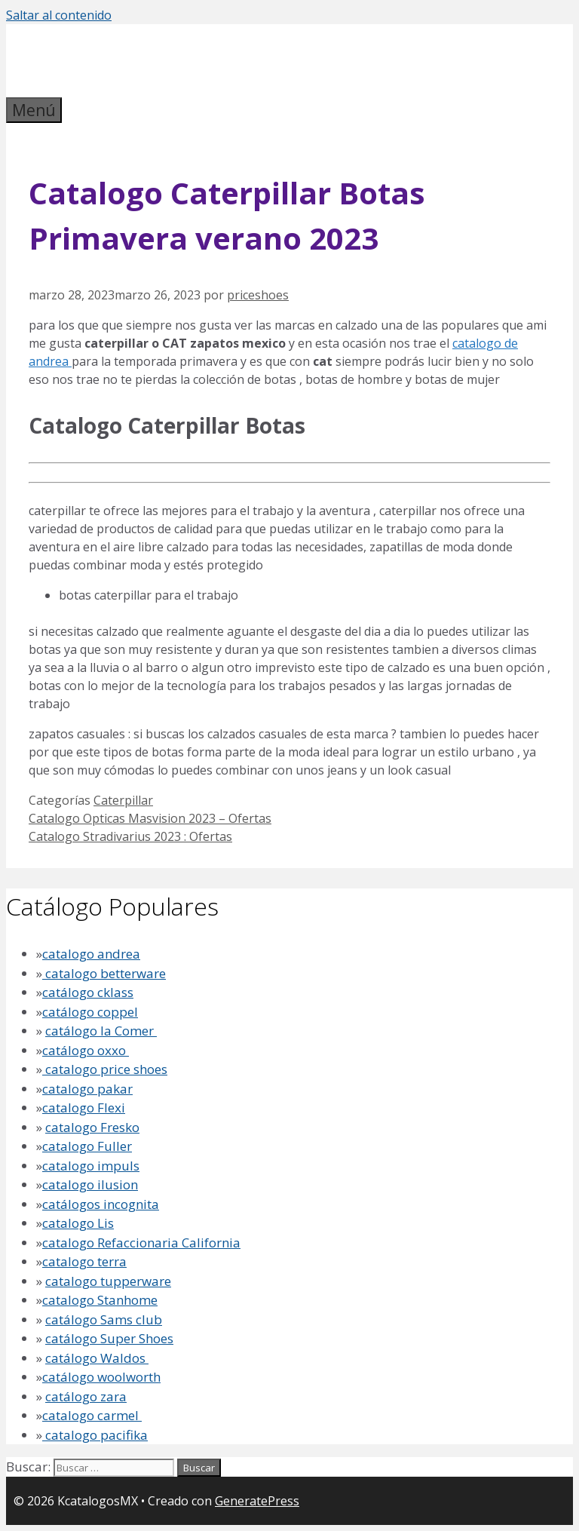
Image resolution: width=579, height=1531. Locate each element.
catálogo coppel (90, 1011)
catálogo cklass (87, 992)
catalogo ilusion (90, 1184)
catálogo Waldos (97, 1358)
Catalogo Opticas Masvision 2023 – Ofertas (150, 818)
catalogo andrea (91, 953)
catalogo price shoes (104, 1069)
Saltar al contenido (59, 15)
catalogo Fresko (92, 1127)
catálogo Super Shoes (109, 1338)
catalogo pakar (87, 1088)
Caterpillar (123, 800)
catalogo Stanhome (100, 1300)
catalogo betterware (104, 973)
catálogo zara (86, 1396)
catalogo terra (84, 1261)
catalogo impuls (90, 1165)
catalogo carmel (92, 1415)
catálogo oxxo (85, 1050)
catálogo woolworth (101, 1376)
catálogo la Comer (101, 1030)
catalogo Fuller (87, 1146)
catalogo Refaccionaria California (141, 1242)
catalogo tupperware (108, 1281)
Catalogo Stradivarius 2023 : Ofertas (130, 836)
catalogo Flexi (83, 1107)
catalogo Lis (78, 1223)
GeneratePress (257, 1501)
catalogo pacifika (95, 1435)
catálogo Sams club (103, 1319)
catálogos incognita (100, 1204)
